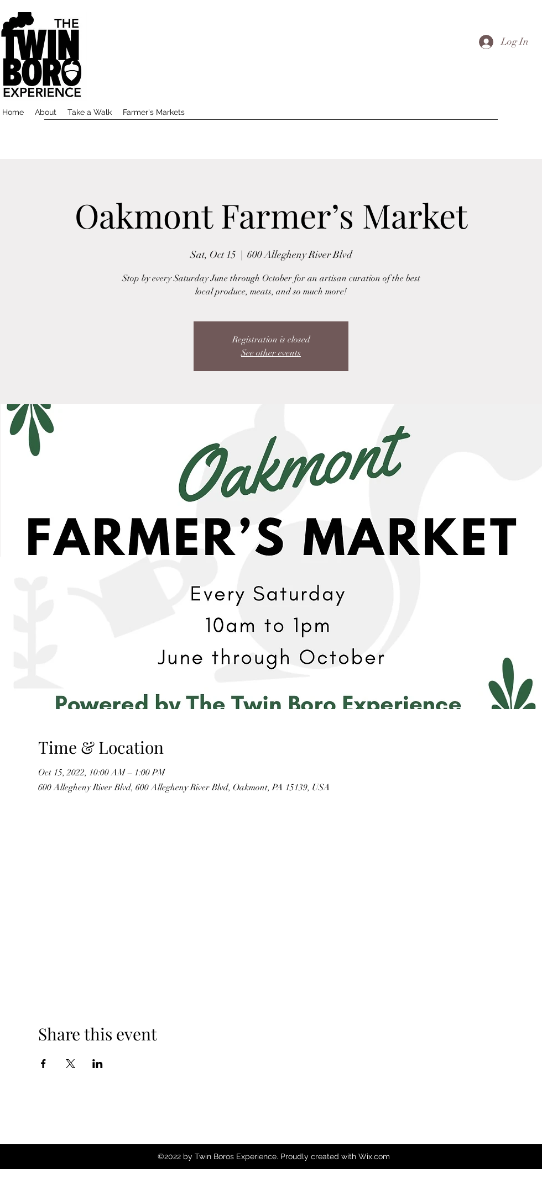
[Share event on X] (70, 1063)
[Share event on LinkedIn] (97, 1063)
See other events (271, 352)
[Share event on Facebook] (43, 1063)
